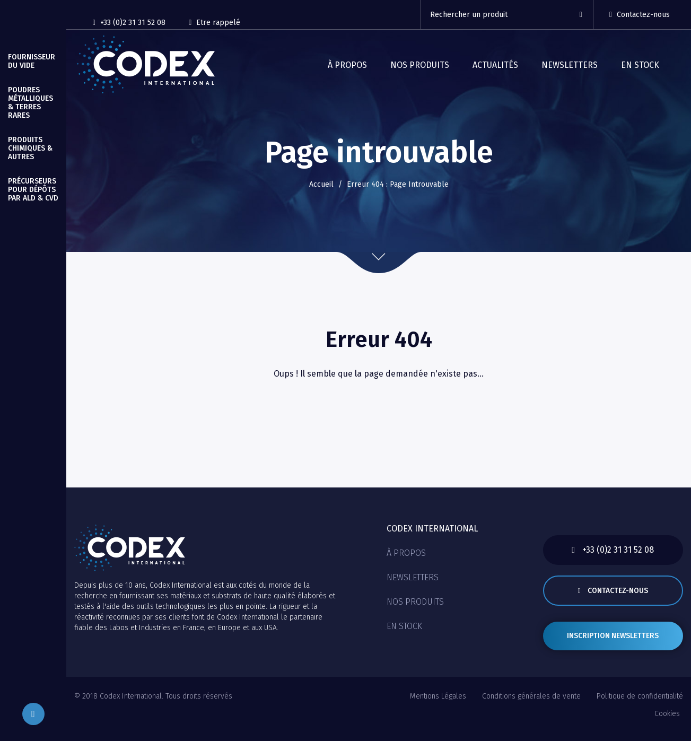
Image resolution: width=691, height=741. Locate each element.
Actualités (495, 65)
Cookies (667, 721)
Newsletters (569, 65)
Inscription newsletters (612, 642)
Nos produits (419, 65)
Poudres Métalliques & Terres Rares (30, 102)
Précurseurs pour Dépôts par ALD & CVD (33, 190)
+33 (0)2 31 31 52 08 (129, 22)
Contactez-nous (639, 15)
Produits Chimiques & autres (30, 148)
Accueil (321, 184)
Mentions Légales (438, 707)
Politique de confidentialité (640, 707)
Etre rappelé (215, 22)
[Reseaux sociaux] (270, 17)
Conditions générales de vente (531, 707)
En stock (640, 65)
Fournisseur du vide (31, 61)
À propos (347, 65)
